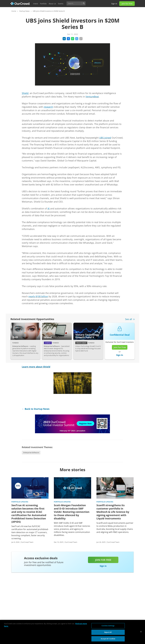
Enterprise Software (31, 452)
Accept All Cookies (108, 639)
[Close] (141, 631)
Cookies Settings (108, 625)
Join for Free (127, 3)
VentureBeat (92, 96)
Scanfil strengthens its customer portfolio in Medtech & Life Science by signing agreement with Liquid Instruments (112, 512)
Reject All (108, 632)
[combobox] (76, 3)
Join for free (103, 559)
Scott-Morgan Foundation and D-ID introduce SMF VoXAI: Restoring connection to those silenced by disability (71, 512)
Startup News (24, 11)
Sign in (114, 3)
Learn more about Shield (36, 366)
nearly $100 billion (38, 296)
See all (128, 319)
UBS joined (105, 137)
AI (49, 208)
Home (13, 11)
